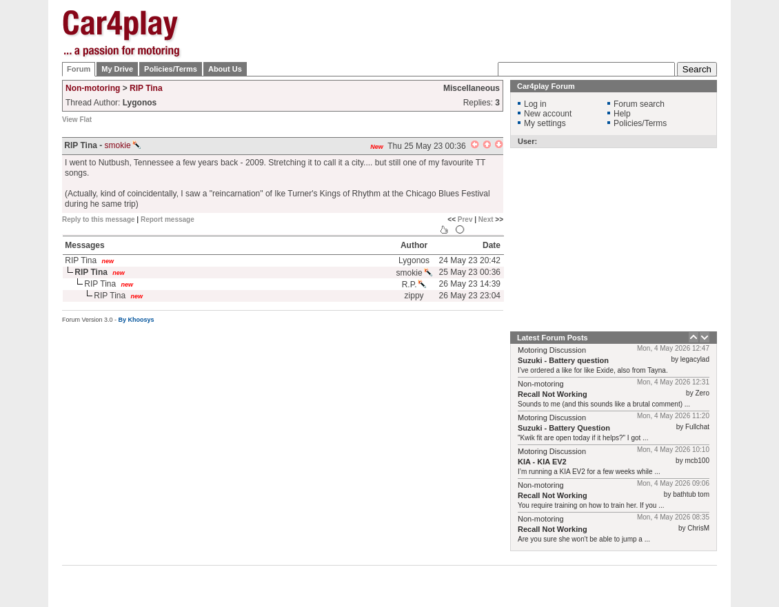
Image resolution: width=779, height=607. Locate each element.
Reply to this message (98, 219)
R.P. (414, 284)
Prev (465, 219)
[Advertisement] (466, 96)
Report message (167, 219)
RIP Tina (146, 88)
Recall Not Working (552, 394)
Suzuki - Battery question (563, 360)
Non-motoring (92, 88)
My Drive (117, 69)
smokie (123, 145)
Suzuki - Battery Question (564, 428)
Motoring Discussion (552, 350)
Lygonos (413, 260)
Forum (78, 69)
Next (486, 219)
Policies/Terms (170, 69)
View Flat (77, 119)
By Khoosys (136, 319)
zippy (414, 295)
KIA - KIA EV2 (542, 461)
